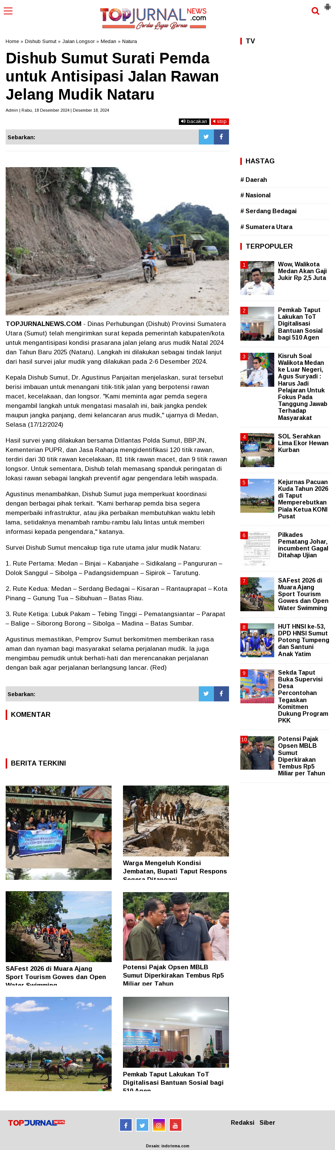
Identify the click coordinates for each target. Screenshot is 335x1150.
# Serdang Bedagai (268, 211)
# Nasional (255, 195)
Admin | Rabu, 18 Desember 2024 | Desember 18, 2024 (57, 110)
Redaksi (242, 1122)
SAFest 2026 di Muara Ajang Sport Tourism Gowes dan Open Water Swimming (56, 977)
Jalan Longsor (78, 41)
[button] (327, 4)
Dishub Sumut (40, 41)
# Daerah (253, 180)
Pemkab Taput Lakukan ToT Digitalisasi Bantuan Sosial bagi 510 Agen (173, 1083)
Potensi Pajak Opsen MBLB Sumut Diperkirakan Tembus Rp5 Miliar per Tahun (173, 975)
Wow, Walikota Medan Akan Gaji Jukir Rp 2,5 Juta (302, 271)
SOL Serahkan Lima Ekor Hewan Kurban (303, 443)
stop (220, 121)
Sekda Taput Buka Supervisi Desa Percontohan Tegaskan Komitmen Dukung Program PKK (303, 696)
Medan (108, 41)
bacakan (194, 121)
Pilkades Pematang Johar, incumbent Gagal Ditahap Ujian (303, 545)
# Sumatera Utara (266, 227)
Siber (267, 1122)
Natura (129, 41)
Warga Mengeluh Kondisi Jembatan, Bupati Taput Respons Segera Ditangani (175, 871)
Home (12, 41)
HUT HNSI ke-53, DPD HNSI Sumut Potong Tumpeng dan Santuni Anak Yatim (303, 640)
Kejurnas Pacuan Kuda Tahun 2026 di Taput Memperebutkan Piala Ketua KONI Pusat (303, 499)
